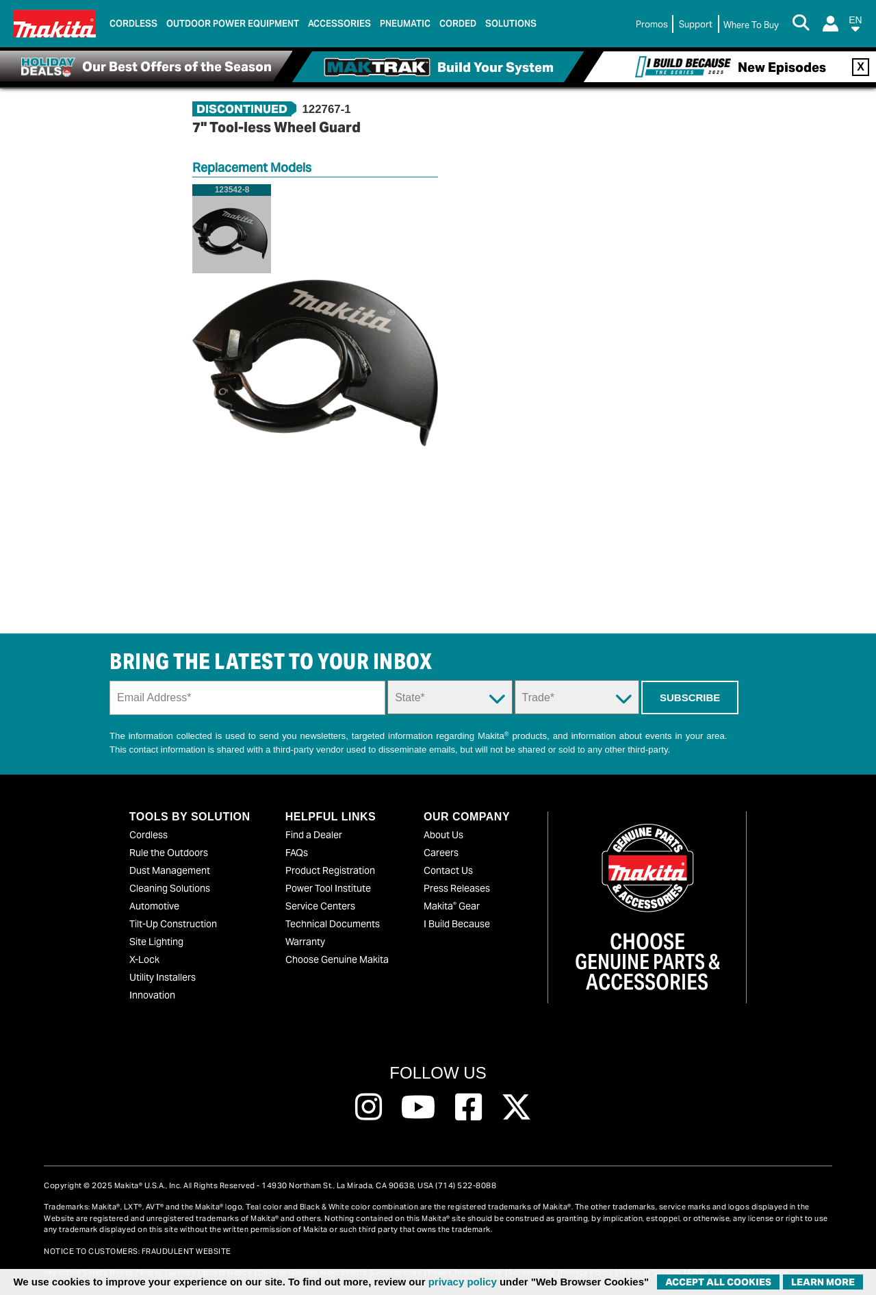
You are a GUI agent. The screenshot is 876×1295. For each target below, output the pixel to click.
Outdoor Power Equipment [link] (232, 23)
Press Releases (457, 888)
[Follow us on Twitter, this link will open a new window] (516, 1107)
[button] (855, 26)
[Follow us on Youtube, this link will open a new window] (418, 1107)
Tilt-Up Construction (173, 924)
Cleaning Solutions (169, 888)
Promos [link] (652, 24)
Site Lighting (156, 941)
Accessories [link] (339, 23)
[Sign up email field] (247, 698)
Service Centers (320, 906)
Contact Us (448, 870)
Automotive (154, 906)
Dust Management (169, 870)
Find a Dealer (313, 835)
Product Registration (330, 870)
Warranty (305, 941)
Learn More (823, 1282)
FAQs (296, 852)
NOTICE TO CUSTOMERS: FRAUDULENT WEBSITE (137, 1251)
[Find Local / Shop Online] (751, 25)
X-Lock (144, 959)
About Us (443, 835)
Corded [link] (457, 23)
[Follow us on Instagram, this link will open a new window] (368, 1107)
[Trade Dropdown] (577, 697)
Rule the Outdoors (168, 852)
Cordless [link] (133, 23)
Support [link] (695, 24)
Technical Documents (332, 924)
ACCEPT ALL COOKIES (718, 1282)
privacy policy (462, 1281)
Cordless (148, 835)
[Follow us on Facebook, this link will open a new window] (468, 1107)
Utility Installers (162, 977)
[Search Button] (801, 24)
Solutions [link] (511, 23)
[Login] (830, 24)
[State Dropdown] (449, 697)
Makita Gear (452, 906)
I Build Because (457, 924)
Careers (441, 852)
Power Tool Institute (328, 888)
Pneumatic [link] (405, 23)
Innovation (152, 995)
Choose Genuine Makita (337, 959)
